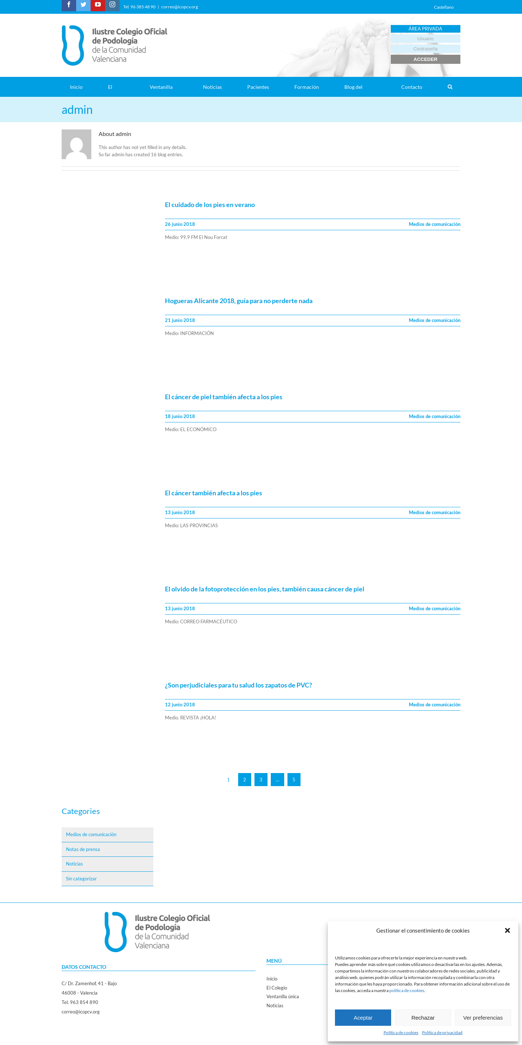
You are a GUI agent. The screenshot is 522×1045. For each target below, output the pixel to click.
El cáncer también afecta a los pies (213, 493)
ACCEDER (426, 59)
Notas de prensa (83, 849)
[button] (507, 930)
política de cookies (406, 990)
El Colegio (276, 988)
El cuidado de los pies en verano (210, 204)
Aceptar (363, 1018)
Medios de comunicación (434, 224)
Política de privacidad (442, 1032)
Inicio (271, 979)
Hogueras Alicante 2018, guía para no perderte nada (238, 301)
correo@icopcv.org (179, 6)
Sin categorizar (81, 878)
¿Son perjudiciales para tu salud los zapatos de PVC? (238, 685)
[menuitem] (81, 87)
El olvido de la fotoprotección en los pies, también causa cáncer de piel (264, 589)
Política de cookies (401, 1032)
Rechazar (423, 1018)
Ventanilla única (282, 996)
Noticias (74, 864)
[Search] (449, 87)
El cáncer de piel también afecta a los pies (223, 397)
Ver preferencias (483, 1018)
